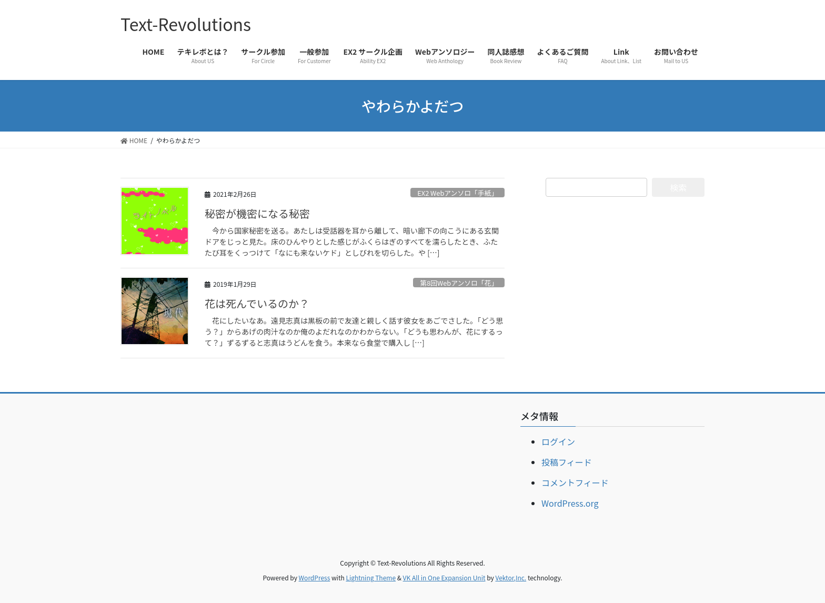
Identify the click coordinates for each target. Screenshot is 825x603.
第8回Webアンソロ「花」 (459, 283)
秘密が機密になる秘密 (257, 213)
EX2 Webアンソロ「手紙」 (457, 193)
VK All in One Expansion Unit (444, 577)
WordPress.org (570, 503)
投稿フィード (566, 462)
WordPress (314, 577)
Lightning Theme (371, 577)
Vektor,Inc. (510, 577)
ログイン (558, 441)
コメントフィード (575, 482)
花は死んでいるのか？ (257, 303)
